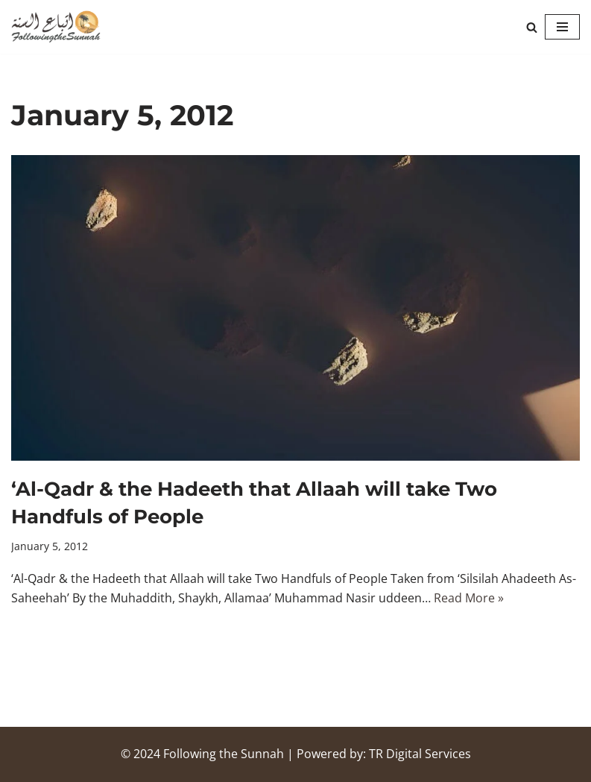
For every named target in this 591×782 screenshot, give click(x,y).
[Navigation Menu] (562, 27)
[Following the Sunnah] (56, 26)
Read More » (469, 598)
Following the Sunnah (223, 753)
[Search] (531, 27)
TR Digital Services (420, 753)
